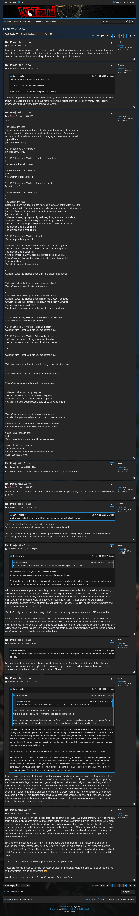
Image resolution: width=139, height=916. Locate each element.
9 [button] (130, 36)
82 (124, 46)
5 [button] (125, 36)
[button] (102, 36)
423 (124, 467)
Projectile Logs (14, 29)
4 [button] (121, 36)
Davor (15, 76)
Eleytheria (76, 907)
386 (124, 507)
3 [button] (118, 36)
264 (124, 116)
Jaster (120, 504)
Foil (119, 42)
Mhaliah (121, 65)
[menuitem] (21, 2)
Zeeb (120, 112)
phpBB (61, 909)
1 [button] (111, 36)
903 (124, 68)
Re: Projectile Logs (18, 42)
